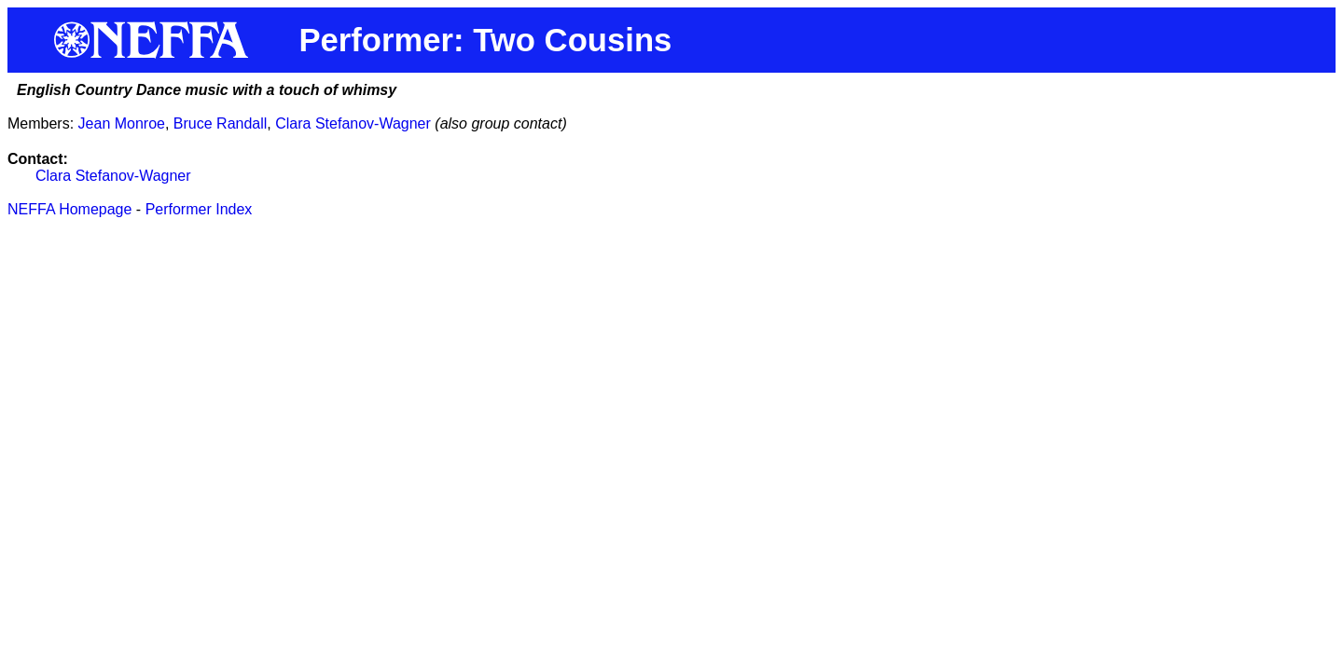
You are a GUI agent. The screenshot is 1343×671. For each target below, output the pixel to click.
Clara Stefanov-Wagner (353, 123)
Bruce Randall (220, 123)
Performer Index (199, 209)
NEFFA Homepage (69, 209)
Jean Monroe (121, 123)
